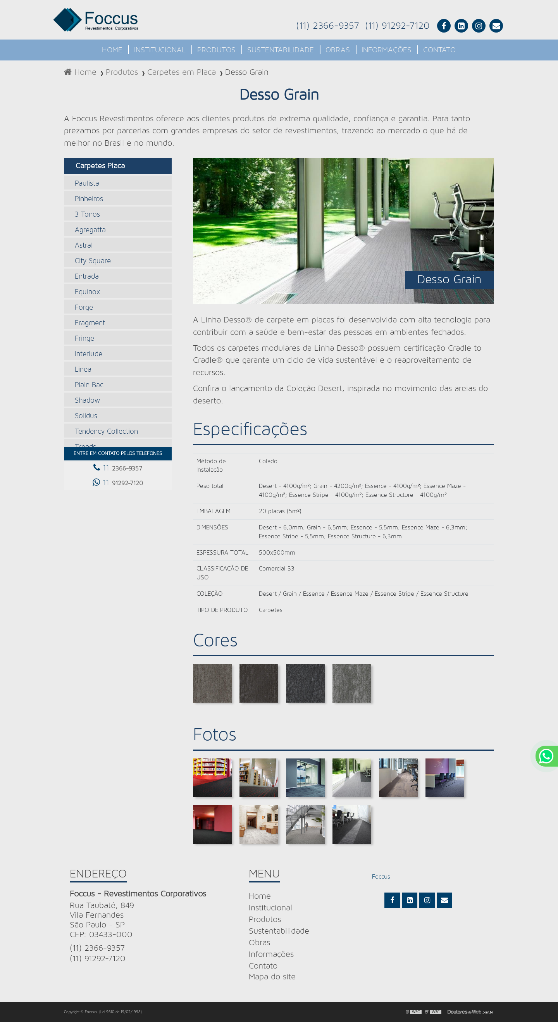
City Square (93, 261)
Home (112, 50)
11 (117, 467)
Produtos (216, 50)
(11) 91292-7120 (397, 26)
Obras (338, 50)
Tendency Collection (106, 431)
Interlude (88, 354)
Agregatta (90, 230)
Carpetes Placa (100, 166)
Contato (439, 50)
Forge (84, 307)
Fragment (90, 323)
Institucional (160, 50)
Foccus (381, 877)
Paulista (87, 183)
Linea (83, 369)
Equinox (87, 292)
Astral (84, 245)
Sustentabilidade (280, 50)
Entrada (87, 276)
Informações (387, 50)
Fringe (84, 338)
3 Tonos (87, 214)
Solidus (86, 416)
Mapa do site (272, 976)
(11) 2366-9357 (327, 26)
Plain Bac (89, 385)
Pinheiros (89, 199)
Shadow (87, 400)
